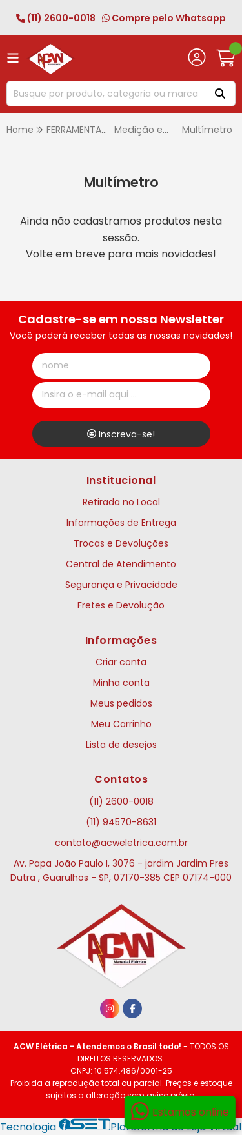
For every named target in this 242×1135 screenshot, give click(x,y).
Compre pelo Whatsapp (164, 18)
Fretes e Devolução (121, 605)
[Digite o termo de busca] (104, 93)
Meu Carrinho (121, 724)
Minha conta (121, 682)
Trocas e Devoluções (121, 543)
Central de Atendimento (121, 563)
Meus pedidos (121, 703)
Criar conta (121, 662)
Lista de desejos (121, 744)
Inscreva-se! (121, 434)
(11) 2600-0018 (56, 18)
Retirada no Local (121, 502)
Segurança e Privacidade (121, 584)
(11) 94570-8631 (121, 822)
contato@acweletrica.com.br (121, 842)
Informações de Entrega (121, 522)
